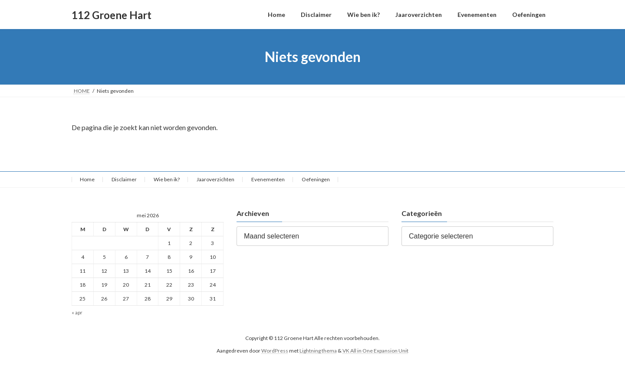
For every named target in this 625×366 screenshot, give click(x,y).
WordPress (274, 350)
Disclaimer (124, 179)
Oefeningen (316, 179)
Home (87, 179)
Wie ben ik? (167, 179)
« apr (77, 313)
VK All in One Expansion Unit (375, 350)
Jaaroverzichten (215, 179)
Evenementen (268, 179)
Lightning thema (318, 350)
